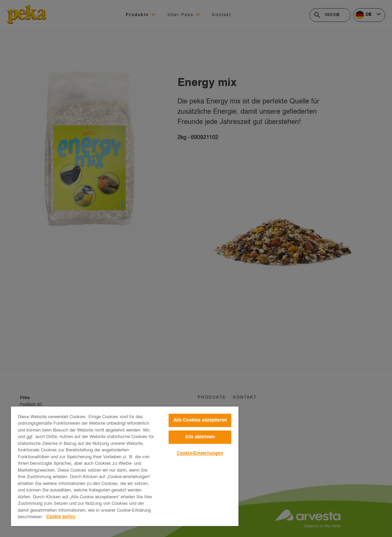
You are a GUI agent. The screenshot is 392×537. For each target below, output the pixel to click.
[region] (124, 466)
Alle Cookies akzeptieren (200, 420)
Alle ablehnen (200, 437)
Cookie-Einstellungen (200, 453)
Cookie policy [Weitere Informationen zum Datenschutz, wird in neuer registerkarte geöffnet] (60, 517)
